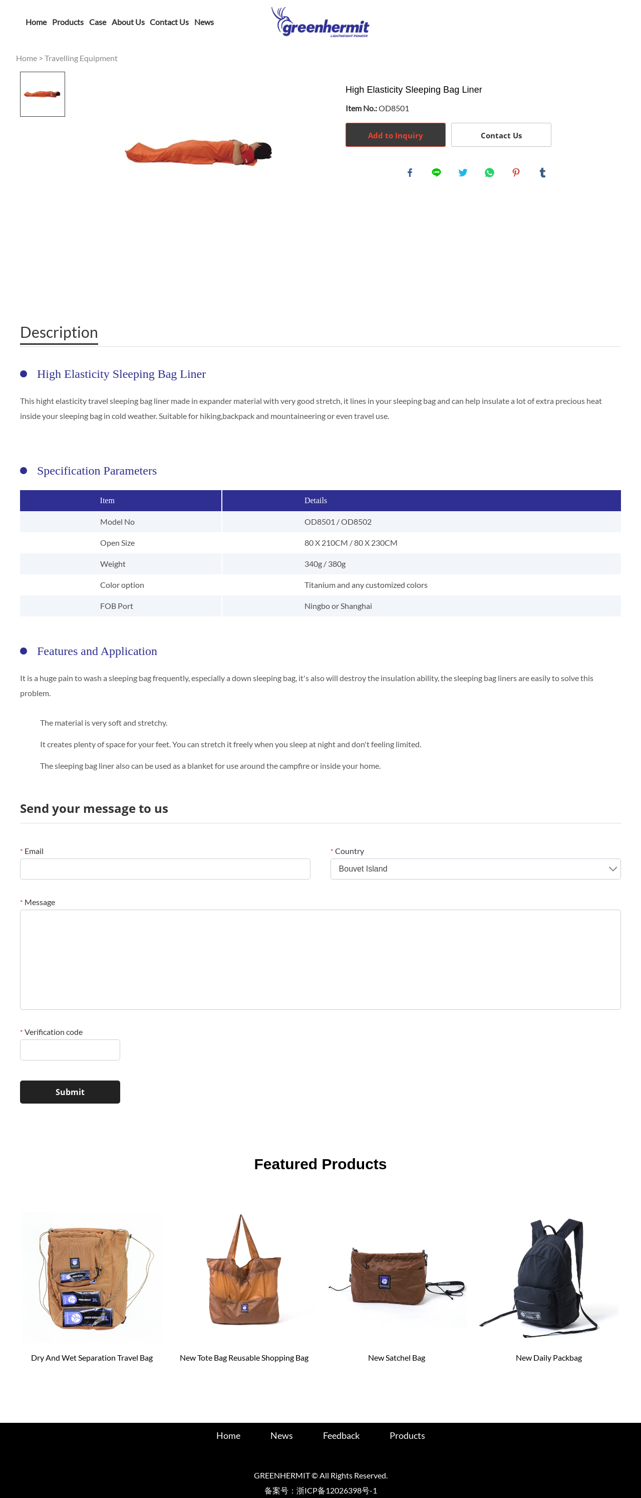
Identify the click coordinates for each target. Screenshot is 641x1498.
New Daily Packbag (549, 1357)
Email (32, 850)
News (204, 22)
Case (97, 22)
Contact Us (169, 22)
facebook (411, 174)
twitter (464, 174)
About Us (128, 22)
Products (68, 22)
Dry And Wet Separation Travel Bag (92, 1357)
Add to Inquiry (395, 135)
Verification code (51, 1031)
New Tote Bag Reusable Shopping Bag (244, 1357)
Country (347, 850)
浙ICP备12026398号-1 (336, 1490)
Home (36, 22)
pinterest (517, 174)
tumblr (544, 174)
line (438, 174)
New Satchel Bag (396, 1357)
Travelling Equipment (81, 58)
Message (37, 902)
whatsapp (491, 174)
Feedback (341, 1435)
